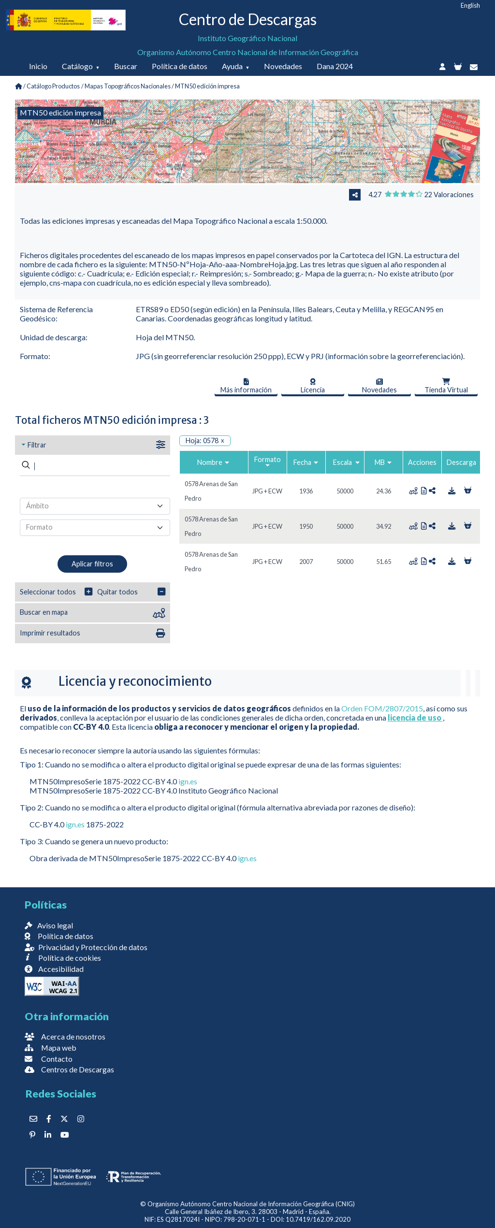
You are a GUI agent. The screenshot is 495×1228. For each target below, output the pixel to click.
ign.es (187, 781)
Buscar (125, 66)
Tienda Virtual (446, 386)
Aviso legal (49, 925)
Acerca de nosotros (65, 1036)
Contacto (49, 1058)
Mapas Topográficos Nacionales (128, 86)
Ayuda (232, 66)
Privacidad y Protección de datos (86, 947)
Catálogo (77, 66)
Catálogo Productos (53, 86)
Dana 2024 (335, 66)
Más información (246, 386)
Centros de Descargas (69, 1069)
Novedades (283, 66)
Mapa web (50, 1047)
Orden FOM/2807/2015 (382, 708)
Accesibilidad (54, 968)
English (470, 5)
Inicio (38, 66)
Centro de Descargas (248, 19)
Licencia (313, 386)
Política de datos (179, 66)
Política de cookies (63, 957)
